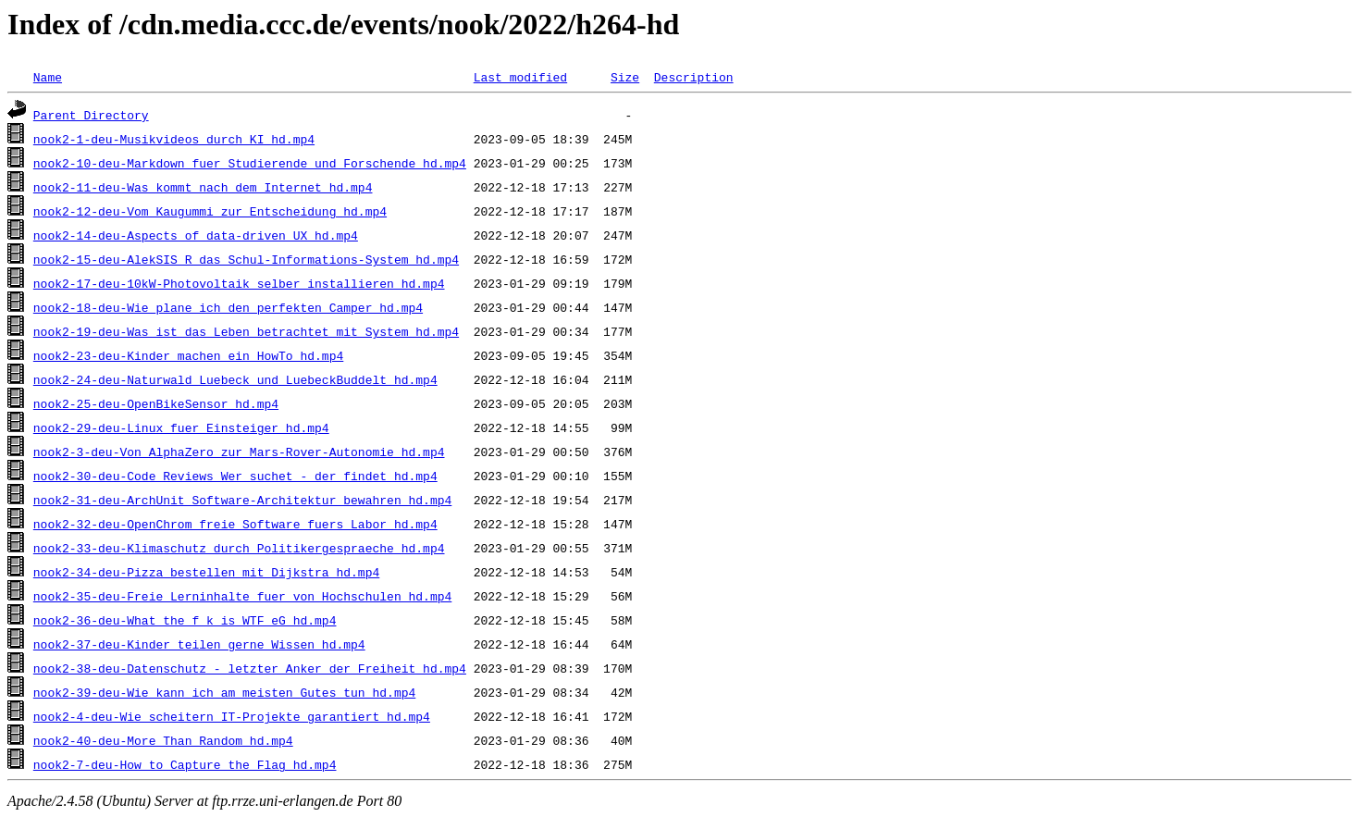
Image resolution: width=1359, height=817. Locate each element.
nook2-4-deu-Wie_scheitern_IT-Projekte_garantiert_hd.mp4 (231, 716)
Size (625, 76)
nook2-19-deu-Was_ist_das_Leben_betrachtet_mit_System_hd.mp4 (246, 331)
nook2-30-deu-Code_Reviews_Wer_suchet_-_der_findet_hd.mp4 (235, 475)
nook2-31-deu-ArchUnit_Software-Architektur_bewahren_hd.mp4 (242, 499)
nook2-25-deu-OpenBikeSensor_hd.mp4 (155, 403)
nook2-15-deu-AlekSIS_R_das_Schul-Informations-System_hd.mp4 (246, 259)
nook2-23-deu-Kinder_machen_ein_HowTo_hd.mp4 (188, 355)
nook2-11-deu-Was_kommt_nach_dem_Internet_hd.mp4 (203, 187)
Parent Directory (91, 114)
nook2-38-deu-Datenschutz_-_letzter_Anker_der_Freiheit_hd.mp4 (249, 668)
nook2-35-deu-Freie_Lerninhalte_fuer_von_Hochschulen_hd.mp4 (242, 596)
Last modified (520, 76)
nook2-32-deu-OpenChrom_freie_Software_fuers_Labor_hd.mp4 (235, 523)
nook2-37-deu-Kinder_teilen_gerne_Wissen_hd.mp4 (199, 644)
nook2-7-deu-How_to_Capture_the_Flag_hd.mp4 (185, 764)
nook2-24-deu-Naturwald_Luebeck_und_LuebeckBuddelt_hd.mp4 (235, 379)
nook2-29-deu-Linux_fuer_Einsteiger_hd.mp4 (181, 427)
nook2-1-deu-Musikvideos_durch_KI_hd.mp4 (174, 138)
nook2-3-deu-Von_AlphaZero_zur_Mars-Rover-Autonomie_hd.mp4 (239, 451)
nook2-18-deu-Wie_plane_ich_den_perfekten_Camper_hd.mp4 (228, 307)
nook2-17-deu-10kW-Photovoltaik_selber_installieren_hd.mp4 (239, 283)
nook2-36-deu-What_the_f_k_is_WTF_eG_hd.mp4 (185, 620)
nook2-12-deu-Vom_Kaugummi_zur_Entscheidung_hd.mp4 (210, 211)
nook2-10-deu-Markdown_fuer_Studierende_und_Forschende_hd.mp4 (249, 163)
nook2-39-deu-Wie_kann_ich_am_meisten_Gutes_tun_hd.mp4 (224, 692)
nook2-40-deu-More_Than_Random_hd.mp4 (163, 740)
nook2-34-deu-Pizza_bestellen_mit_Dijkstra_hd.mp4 (206, 571)
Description (694, 76)
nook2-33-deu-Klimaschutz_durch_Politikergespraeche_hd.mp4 (239, 547)
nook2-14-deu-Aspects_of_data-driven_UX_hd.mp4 (195, 235)
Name (47, 76)
